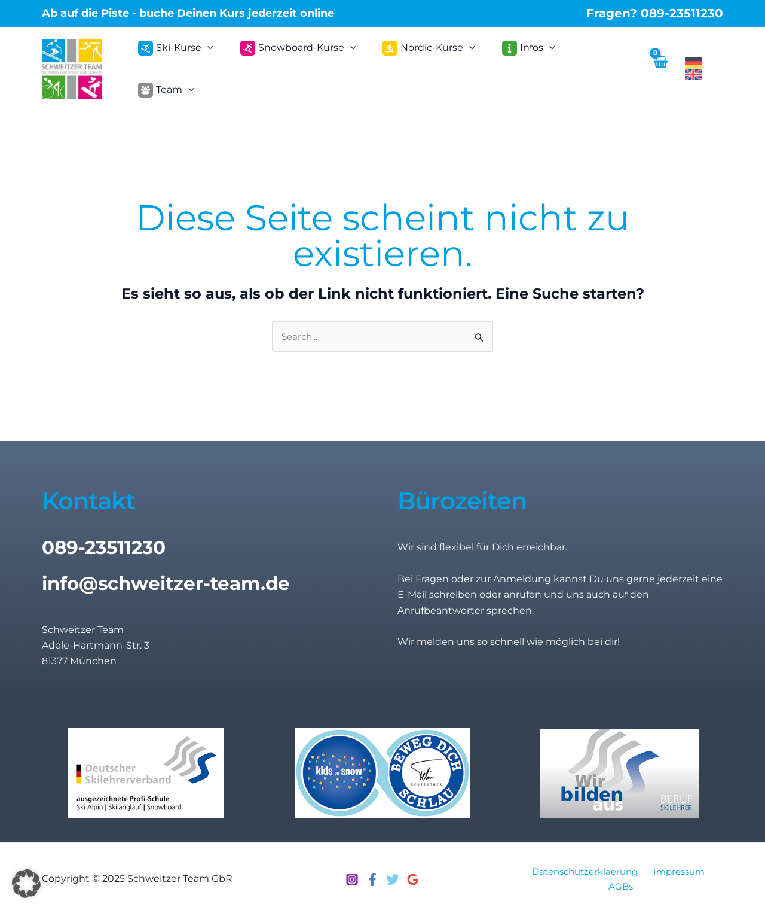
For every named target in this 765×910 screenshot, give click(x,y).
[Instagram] (352, 874)
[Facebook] (372, 874)
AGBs (622, 881)
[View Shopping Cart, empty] (659, 66)
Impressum (679, 866)
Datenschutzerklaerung (584, 866)
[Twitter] (392, 874)
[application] (214, 66)
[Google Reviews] (413, 874)
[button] (26, 883)
